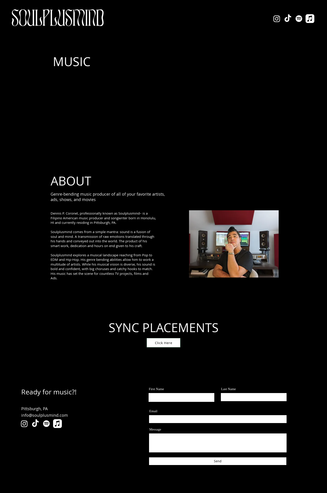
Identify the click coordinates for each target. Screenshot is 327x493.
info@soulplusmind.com (44, 415)
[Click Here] (163, 342)
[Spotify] (298, 18)
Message (155, 429)
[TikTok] (287, 18)
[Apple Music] (310, 18)
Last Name (228, 389)
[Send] (218, 461)
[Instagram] (276, 18)
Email (153, 411)
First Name (156, 389)
